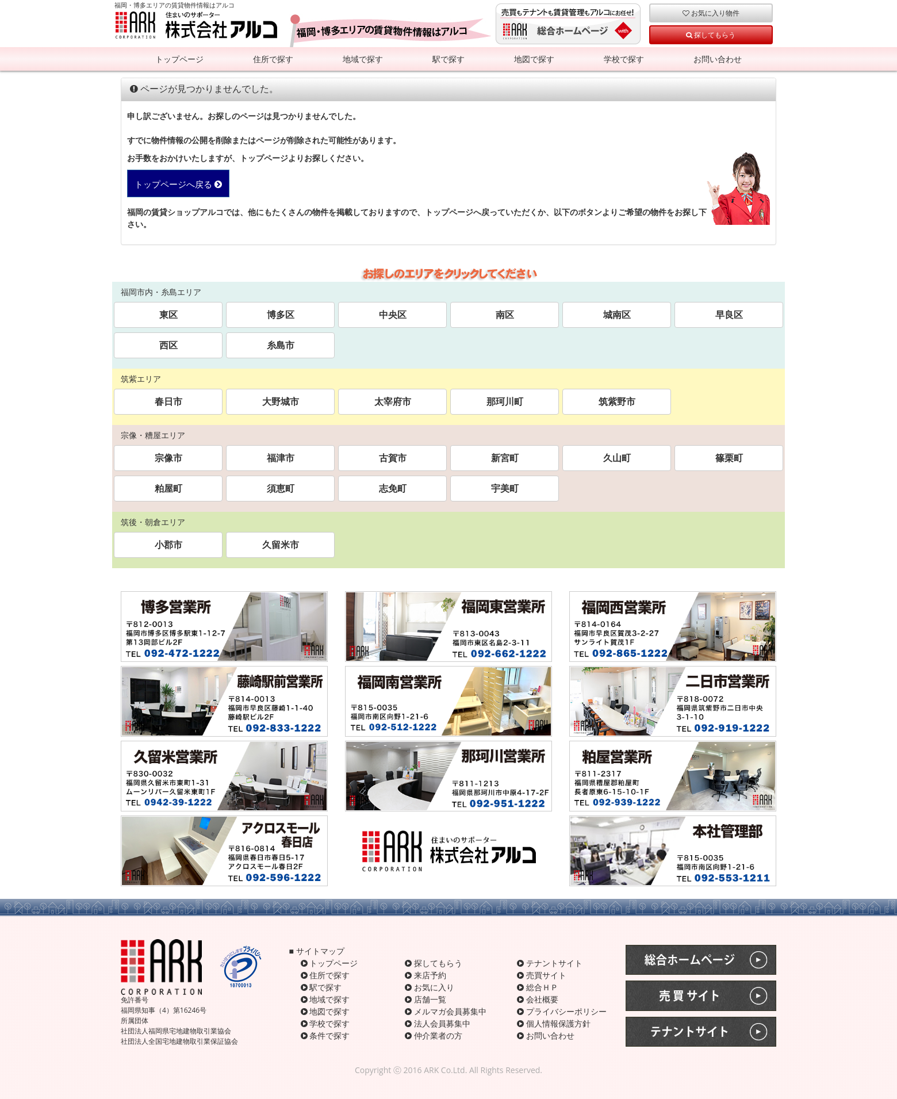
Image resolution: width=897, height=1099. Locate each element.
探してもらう (710, 34)
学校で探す (624, 58)
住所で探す (273, 58)
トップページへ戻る (178, 184)
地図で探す (534, 58)
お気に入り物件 (711, 12)
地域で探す (363, 58)
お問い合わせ (717, 58)
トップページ (179, 58)
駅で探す (448, 58)
